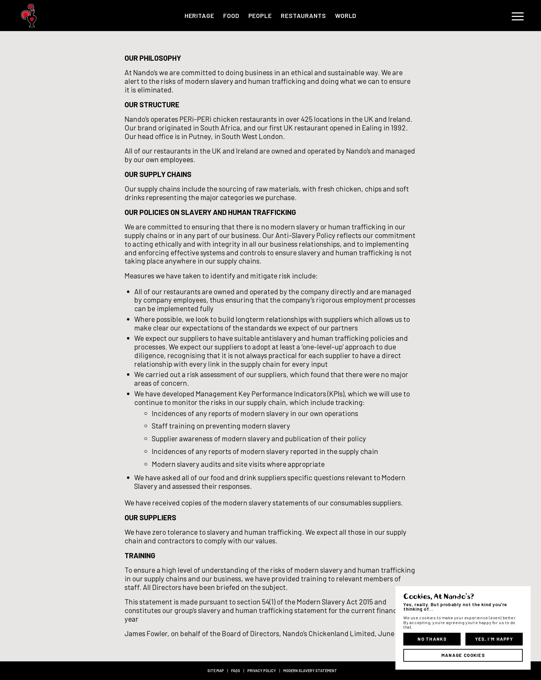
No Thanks (431, 639)
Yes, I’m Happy (494, 639)
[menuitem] (199, 15)
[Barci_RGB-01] (56, 15)
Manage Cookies (463, 655)
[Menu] (515, 15)
